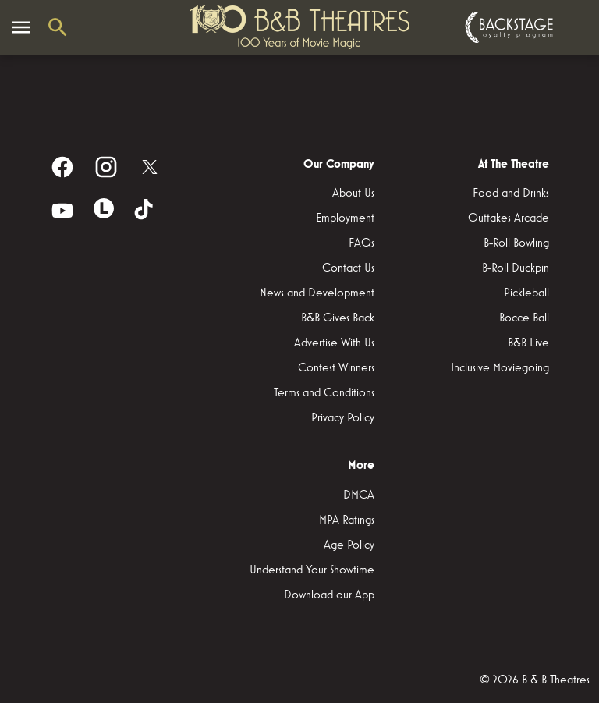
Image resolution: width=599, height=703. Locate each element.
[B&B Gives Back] (337, 318)
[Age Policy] (349, 545)
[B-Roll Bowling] (516, 243)
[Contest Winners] (336, 368)
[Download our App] (329, 595)
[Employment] (345, 218)
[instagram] (106, 166)
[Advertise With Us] (334, 343)
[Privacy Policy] (342, 418)
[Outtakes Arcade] (508, 218)
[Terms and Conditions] (324, 393)
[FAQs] (361, 243)
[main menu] (21, 27)
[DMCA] (358, 495)
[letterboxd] (104, 208)
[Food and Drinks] (511, 193)
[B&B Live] (528, 343)
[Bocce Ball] (524, 318)
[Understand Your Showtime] (312, 570)
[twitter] (149, 166)
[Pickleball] (526, 293)
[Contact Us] (348, 268)
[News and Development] (317, 293)
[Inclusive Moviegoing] (500, 368)
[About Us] (353, 193)
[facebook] (62, 166)
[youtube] (62, 210)
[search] (57, 27)
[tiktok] (145, 210)
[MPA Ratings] (346, 520)
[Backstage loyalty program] (507, 27)
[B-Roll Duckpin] (515, 268)
